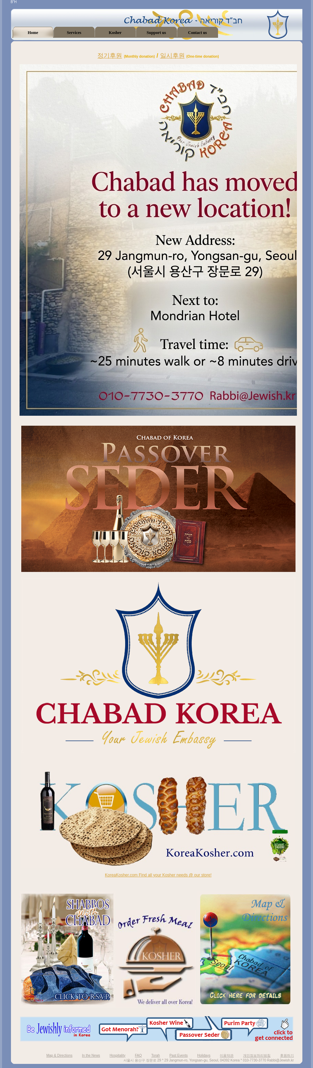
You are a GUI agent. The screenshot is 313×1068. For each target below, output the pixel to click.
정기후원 (109, 55)
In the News (91, 1055)
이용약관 (226, 1055)
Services (74, 32)
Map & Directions (59, 1055)
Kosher (115, 32)
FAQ (138, 1055)
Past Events (178, 1055)
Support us (156, 32)
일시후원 (172, 55)
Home (33, 32)
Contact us (197, 32)
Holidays (203, 1055)
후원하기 (287, 1055)
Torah (155, 1055)
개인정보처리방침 (256, 1055)
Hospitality (117, 1055)
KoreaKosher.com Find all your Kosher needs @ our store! (158, 875)
